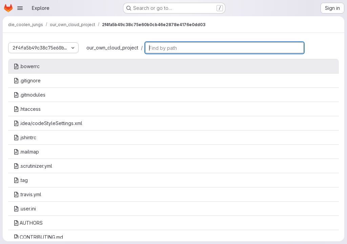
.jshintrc (25, 137)
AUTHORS (28, 223)
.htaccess (27, 109)
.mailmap (26, 152)
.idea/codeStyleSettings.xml (48, 123)
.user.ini (25, 208)
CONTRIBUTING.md (38, 237)
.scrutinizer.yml (33, 166)
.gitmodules (29, 95)
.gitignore (27, 80)
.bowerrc (27, 66)
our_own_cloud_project (112, 47)
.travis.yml (27, 194)
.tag (21, 180)
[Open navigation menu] (20, 8)
